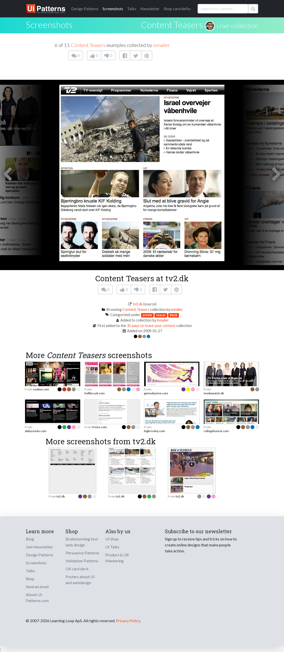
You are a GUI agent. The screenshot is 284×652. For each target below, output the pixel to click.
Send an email (37, 586)
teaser (161, 315)
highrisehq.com (154, 431)
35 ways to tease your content (151, 326)
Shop (30, 578)
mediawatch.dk (214, 393)
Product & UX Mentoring (117, 557)
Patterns (85, 8)
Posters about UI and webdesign (80, 579)
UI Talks (112, 546)
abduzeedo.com (35, 431)
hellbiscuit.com (94, 393)
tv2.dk (137, 304)
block (173, 315)
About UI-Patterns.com (37, 597)
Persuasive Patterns (82, 552)
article (147, 315)
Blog (30, 538)
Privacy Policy (128, 620)
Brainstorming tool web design (82, 541)
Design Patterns (39, 554)
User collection (237, 26)
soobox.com (41, 389)
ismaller (161, 45)
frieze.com (99, 427)
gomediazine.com (156, 393)
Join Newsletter (39, 546)
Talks (131, 8)
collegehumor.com (216, 431)
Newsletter (150, 8)
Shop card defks (177, 8)
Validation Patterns (82, 560)
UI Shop (112, 538)
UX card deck (77, 568)
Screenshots (113, 8)
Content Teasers (172, 24)
